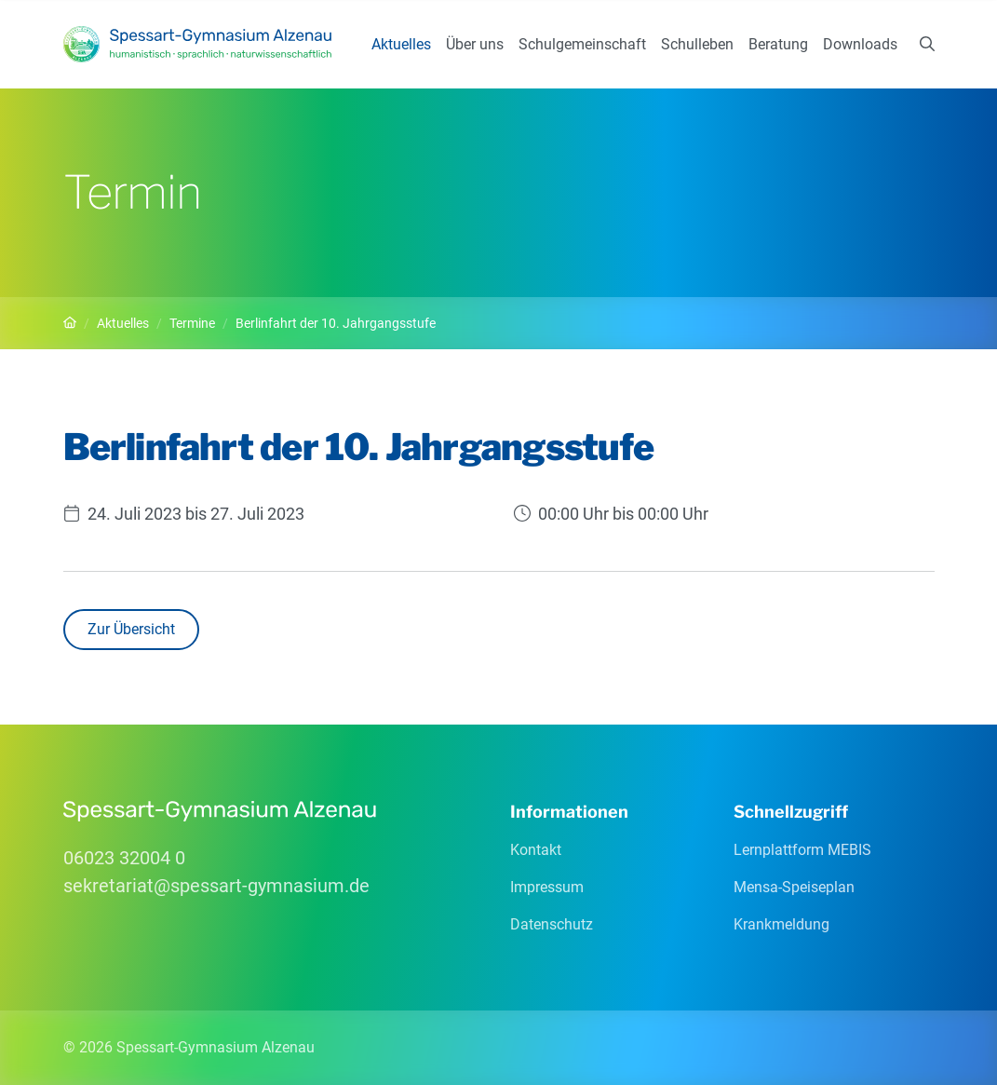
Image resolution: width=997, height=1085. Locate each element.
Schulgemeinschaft (582, 44)
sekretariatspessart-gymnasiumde (216, 886)
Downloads (860, 44)
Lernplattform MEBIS (802, 850)
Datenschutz (551, 924)
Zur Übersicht (131, 629)
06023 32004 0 (124, 858)
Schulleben (697, 44)
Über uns (475, 44)
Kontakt (535, 850)
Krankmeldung (781, 924)
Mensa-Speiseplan (794, 887)
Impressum (547, 887)
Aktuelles (401, 44)
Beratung (778, 44)
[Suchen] (927, 45)
